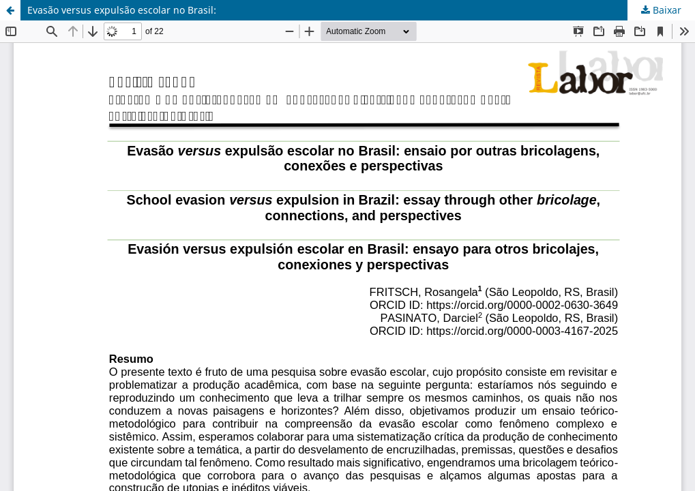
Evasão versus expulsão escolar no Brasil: (121, 9)
